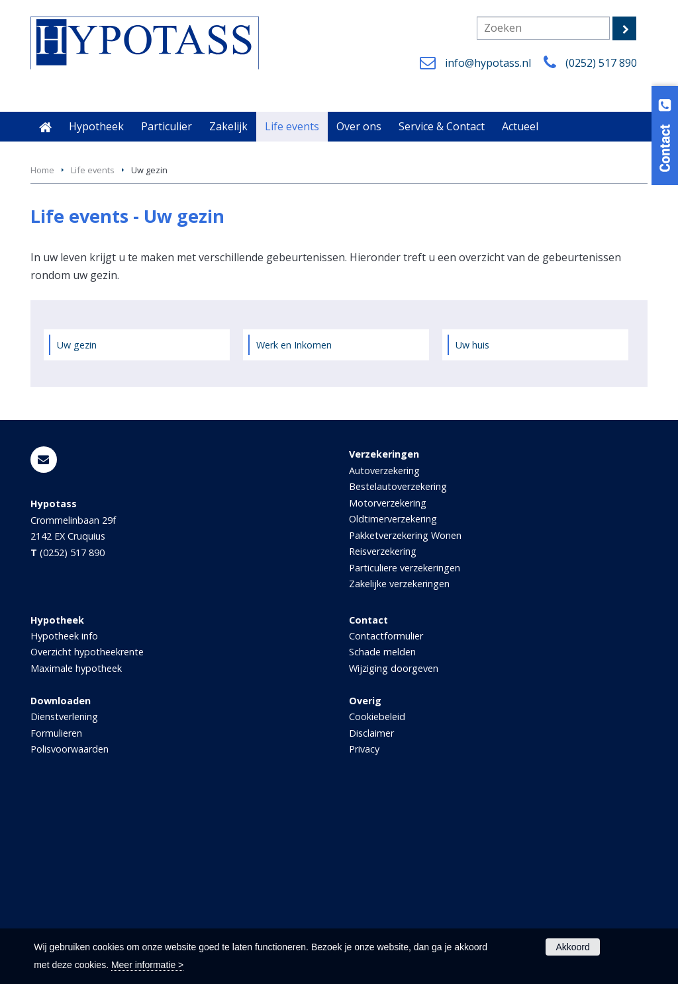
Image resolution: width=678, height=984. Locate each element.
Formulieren (56, 913)
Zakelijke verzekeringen (399, 763)
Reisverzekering (382, 731)
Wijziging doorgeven (393, 848)
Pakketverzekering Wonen (405, 715)
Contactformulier (386, 815)
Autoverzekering (384, 650)
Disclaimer (371, 913)
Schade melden (382, 831)
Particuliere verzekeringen (404, 747)
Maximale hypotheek (76, 848)
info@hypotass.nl (488, 63)
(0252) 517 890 (601, 63)
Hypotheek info (64, 815)
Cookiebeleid (377, 896)
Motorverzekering (387, 682)
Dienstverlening (64, 896)
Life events (93, 350)
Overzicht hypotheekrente (87, 831)
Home (42, 350)
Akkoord (572, 947)
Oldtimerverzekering (393, 698)
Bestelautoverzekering (398, 666)
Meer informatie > (147, 965)
